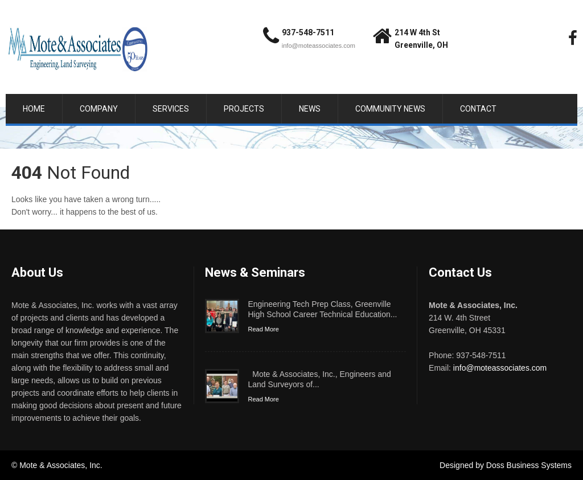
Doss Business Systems (529, 465)
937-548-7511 (308, 32)
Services (171, 108)
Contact (478, 108)
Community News (390, 108)
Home (34, 108)
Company (99, 108)
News (310, 108)
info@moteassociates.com (318, 45)
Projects (244, 108)
